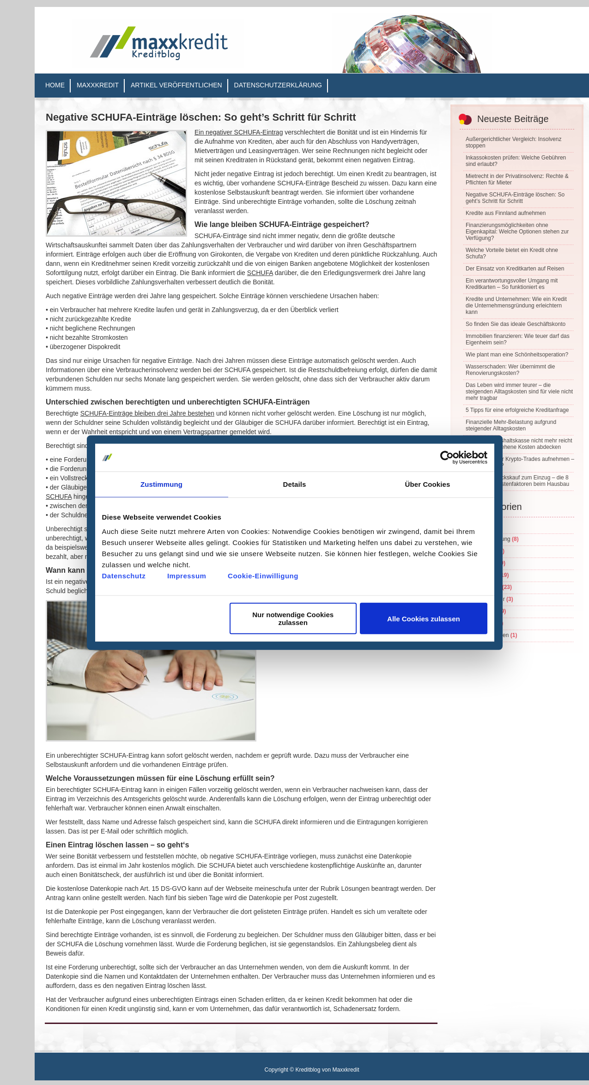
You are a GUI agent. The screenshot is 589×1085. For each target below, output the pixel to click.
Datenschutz (124, 576)
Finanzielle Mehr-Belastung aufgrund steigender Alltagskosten (511, 425)
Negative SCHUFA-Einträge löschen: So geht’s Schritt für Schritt (201, 117)
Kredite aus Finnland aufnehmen (506, 213)
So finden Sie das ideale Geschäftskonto (515, 324)
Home (55, 85)
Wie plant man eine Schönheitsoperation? (517, 354)
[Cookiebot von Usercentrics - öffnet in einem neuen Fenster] (447, 457)
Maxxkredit (98, 85)
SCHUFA (260, 272)
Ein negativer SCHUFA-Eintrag (238, 132)
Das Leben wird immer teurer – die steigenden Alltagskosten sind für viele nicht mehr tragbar (519, 391)
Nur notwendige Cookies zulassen (293, 618)
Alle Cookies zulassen (423, 618)
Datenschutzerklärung (278, 85)
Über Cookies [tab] (427, 484)
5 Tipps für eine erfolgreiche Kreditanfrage (517, 410)
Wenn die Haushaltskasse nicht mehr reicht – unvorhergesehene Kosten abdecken (519, 443)
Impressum (186, 576)
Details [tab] (294, 484)
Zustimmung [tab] (161, 484)
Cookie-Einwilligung (263, 576)
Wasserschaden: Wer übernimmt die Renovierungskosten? (510, 369)
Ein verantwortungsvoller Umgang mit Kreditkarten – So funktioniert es (512, 283)
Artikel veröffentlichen (176, 85)
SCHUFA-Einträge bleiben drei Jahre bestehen (147, 413)
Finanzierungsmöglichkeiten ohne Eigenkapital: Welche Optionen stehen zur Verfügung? (517, 231)
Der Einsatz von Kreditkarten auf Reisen (515, 268)
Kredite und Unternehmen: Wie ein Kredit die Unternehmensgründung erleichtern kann (516, 305)
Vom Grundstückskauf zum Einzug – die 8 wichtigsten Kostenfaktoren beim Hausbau (517, 480)
